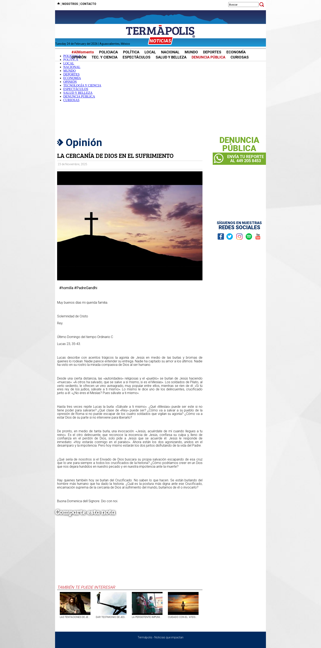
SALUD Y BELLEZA (171, 57)
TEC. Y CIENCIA (105, 57)
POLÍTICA (131, 52)
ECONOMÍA (236, 52)
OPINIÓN (78, 57)
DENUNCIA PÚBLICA (208, 57)
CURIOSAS (240, 57)
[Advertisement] (160, 99)
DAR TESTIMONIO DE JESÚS (111, 617)
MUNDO (191, 52)
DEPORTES (212, 52)
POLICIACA (108, 52)
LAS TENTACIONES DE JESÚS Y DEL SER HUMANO (75, 617)
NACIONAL (170, 52)
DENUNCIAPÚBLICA (239, 144)
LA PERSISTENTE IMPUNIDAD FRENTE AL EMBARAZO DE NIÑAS (147, 617)
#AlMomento (82, 52)
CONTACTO (88, 4)
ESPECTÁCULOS (136, 57)
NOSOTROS (70, 4)
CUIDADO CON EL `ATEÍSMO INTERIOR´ (183, 617)
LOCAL (150, 52)
